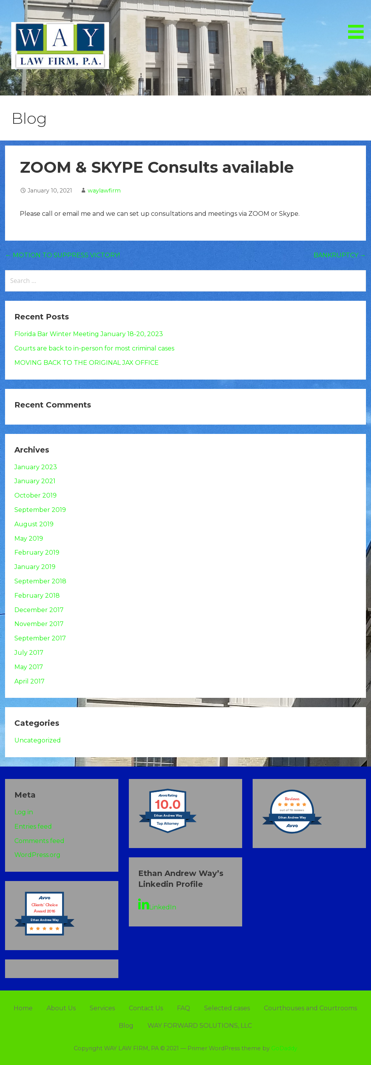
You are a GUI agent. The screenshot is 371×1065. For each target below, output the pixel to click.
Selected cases (227, 1008)
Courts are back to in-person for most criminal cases (94, 348)
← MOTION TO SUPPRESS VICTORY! (62, 255)
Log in (23, 812)
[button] (358, 20)
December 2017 (39, 610)
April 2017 (29, 681)
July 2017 (28, 652)
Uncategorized (37, 740)
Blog (126, 1025)
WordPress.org (37, 855)
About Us (61, 1008)
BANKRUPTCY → (340, 255)
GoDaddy (284, 1048)
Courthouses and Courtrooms (310, 1008)
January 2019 (34, 567)
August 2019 (34, 524)
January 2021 (34, 481)
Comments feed (39, 841)
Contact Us (146, 1008)
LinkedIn (157, 904)
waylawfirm (104, 190)
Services (102, 1008)
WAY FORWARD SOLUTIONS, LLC (199, 1025)
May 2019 (28, 538)
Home (23, 1008)
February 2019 (36, 552)
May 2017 (28, 667)
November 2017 (39, 624)
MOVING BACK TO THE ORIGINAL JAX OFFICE (86, 362)
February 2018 (37, 595)
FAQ (183, 1008)
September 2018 (40, 581)
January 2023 (35, 467)
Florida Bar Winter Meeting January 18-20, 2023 (88, 334)
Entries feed (33, 826)
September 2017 (40, 638)
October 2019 (35, 495)
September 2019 (40, 509)
